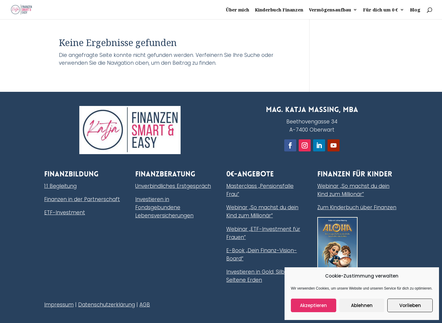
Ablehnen (362, 305)
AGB (144, 304)
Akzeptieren (313, 305)
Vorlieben (410, 305)
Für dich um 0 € (380, 10)
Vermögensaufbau (330, 10)
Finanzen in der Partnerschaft (82, 199)
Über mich (237, 10)
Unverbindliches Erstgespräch (173, 186)
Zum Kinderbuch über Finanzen (356, 207)
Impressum (59, 304)
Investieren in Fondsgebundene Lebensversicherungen (164, 207)
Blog (415, 10)
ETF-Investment (64, 212)
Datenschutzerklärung (106, 304)
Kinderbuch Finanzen (279, 10)
